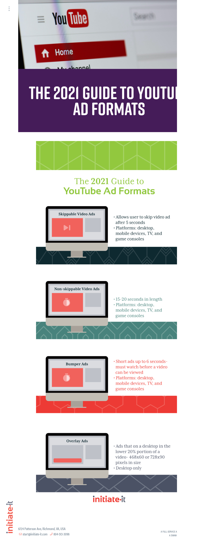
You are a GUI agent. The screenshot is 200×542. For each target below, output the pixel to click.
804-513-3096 (61, 534)
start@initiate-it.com (35, 534)
